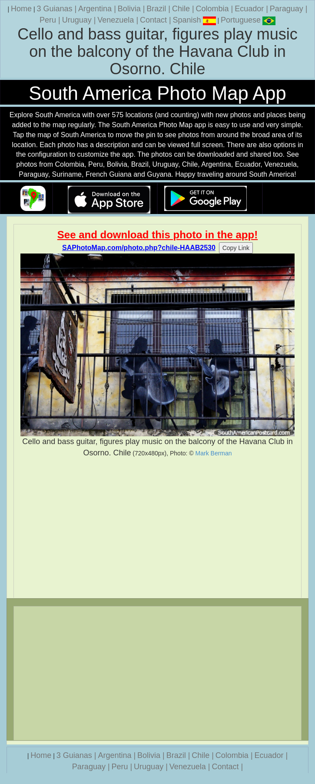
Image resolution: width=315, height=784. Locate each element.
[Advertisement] (157, 528)
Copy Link (235, 247)
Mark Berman (214, 453)
